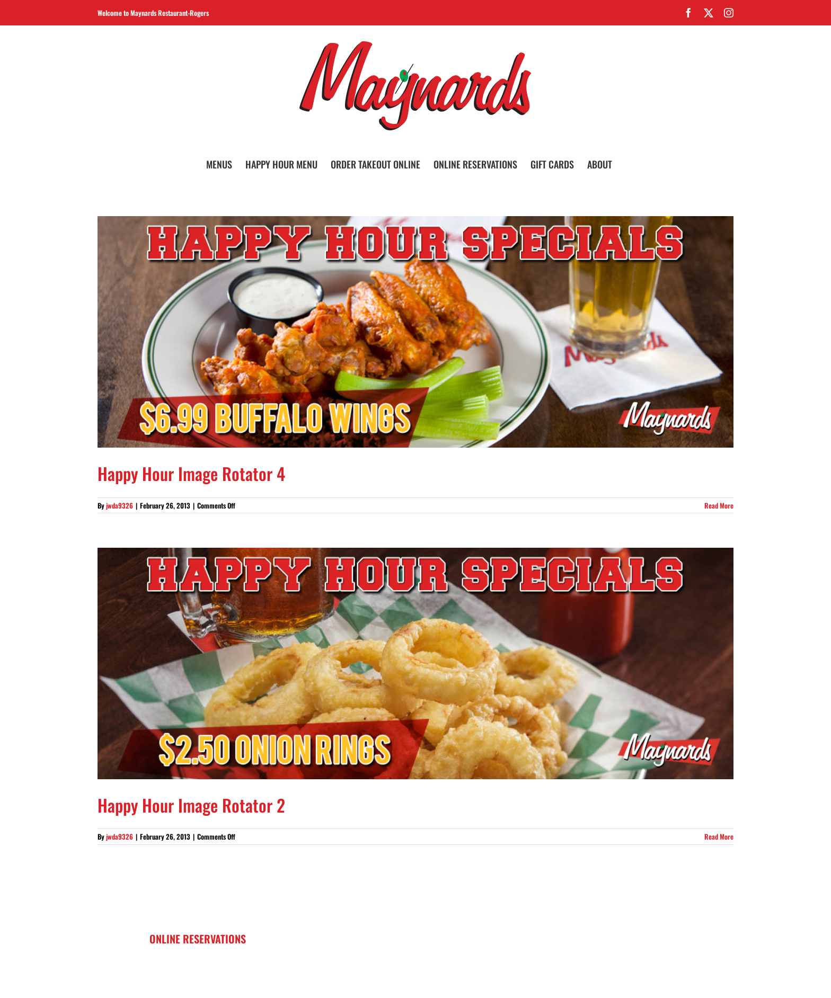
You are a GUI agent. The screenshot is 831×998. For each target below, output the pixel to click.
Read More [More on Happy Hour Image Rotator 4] (718, 505)
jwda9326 (119, 505)
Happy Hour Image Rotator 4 (191, 473)
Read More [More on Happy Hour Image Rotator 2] (718, 836)
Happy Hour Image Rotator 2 (191, 804)
